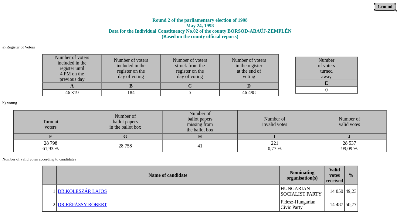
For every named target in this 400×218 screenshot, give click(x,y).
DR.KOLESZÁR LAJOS (82, 191)
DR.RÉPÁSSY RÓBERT (82, 204)
